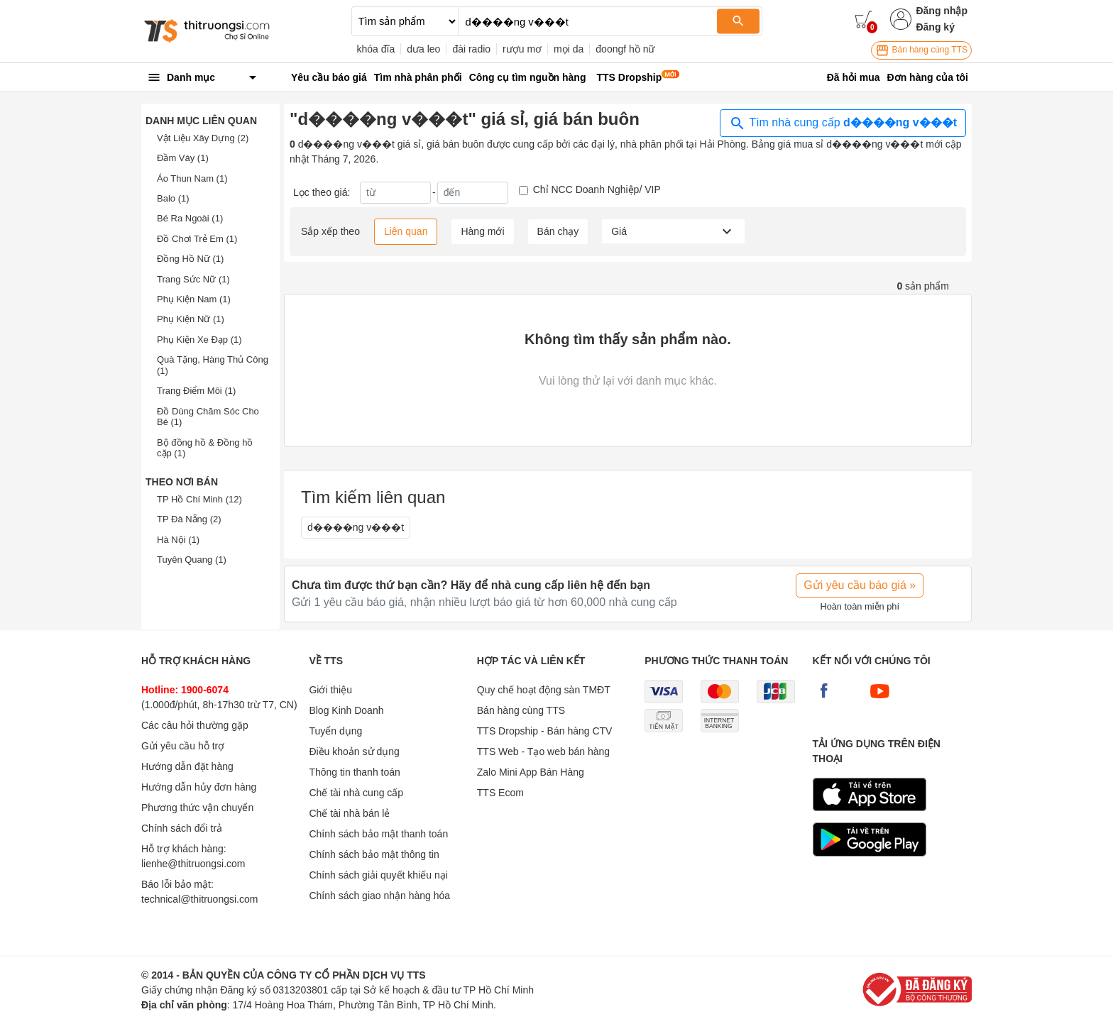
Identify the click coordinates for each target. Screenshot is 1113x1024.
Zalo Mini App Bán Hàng (530, 772)
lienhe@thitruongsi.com (193, 863)
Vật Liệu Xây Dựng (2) (202, 138)
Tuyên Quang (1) (191, 559)
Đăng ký (935, 27)
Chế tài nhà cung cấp (356, 792)
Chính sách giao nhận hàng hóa (379, 895)
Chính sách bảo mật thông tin (374, 854)
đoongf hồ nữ (625, 49)
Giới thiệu (330, 689)
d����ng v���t (355, 527)
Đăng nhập (941, 10)
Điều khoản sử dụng (354, 751)
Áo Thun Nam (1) (192, 178)
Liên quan (406, 231)
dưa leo (423, 49)
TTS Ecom (500, 792)
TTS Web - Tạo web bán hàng (543, 751)
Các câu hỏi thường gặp (194, 725)
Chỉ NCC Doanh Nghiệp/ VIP (597, 189)
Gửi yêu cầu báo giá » (860, 585)
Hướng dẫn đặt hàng (187, 766)
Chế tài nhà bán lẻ (349, 813)
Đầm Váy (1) (183, 158)
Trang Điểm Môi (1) (196, 390)
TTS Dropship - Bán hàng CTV (545, 731)
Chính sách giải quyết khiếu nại (378, 875)
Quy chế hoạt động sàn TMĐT (543, 689)
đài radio (471, 49)
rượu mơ (522, 49)
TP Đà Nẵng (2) (189, 519)
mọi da (568, 49)
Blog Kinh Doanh (346, 710)
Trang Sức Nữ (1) (193, 279)
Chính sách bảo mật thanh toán (378, 833)
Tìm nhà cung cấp (843, 123)
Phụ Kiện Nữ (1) (190, 319)
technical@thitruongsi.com (199, 899)
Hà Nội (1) (178, 539)
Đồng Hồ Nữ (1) (190, 258)
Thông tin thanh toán (354, 772)
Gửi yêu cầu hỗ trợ (182, 746)
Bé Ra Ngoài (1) (190, 218)
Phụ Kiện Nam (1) (194, 299)
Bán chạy (558, 231)
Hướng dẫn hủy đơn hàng (198, 787)
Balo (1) (173, 198)
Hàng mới (482, 231)
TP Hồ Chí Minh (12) (199, 499)
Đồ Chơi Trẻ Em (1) (197, 238)
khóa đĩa (376, 49)
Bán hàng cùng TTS (921, 50)
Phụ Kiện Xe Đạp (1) (199, 339)
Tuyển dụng (335, 731)
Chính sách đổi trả (181, 828)
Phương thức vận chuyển (197, 807)
